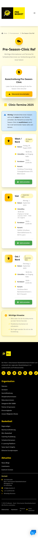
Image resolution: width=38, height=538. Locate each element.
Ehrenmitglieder (7, 410)
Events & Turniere (7, 470)
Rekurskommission (8, 400)
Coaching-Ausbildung (8, 436)
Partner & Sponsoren (8, 407)
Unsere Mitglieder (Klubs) (10, 414)
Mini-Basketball (7, 433)
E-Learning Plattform (8, 443)
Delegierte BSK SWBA (9, 403)
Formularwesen (14, 33)
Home (4, 33)
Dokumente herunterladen (19, 94)
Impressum (14, 509)
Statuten (4, 386)
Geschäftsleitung (7, 393)
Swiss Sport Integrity (8, 447)
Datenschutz (5, 509)
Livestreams (6, 466)
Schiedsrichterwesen (8, 440)
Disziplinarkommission (9, 396)
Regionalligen (6, 426)
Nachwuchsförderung (9, 429)
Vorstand (4, 389)
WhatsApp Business (8, 493)
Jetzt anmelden (23, 182)
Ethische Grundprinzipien (10, 450)
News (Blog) (5, 463)
